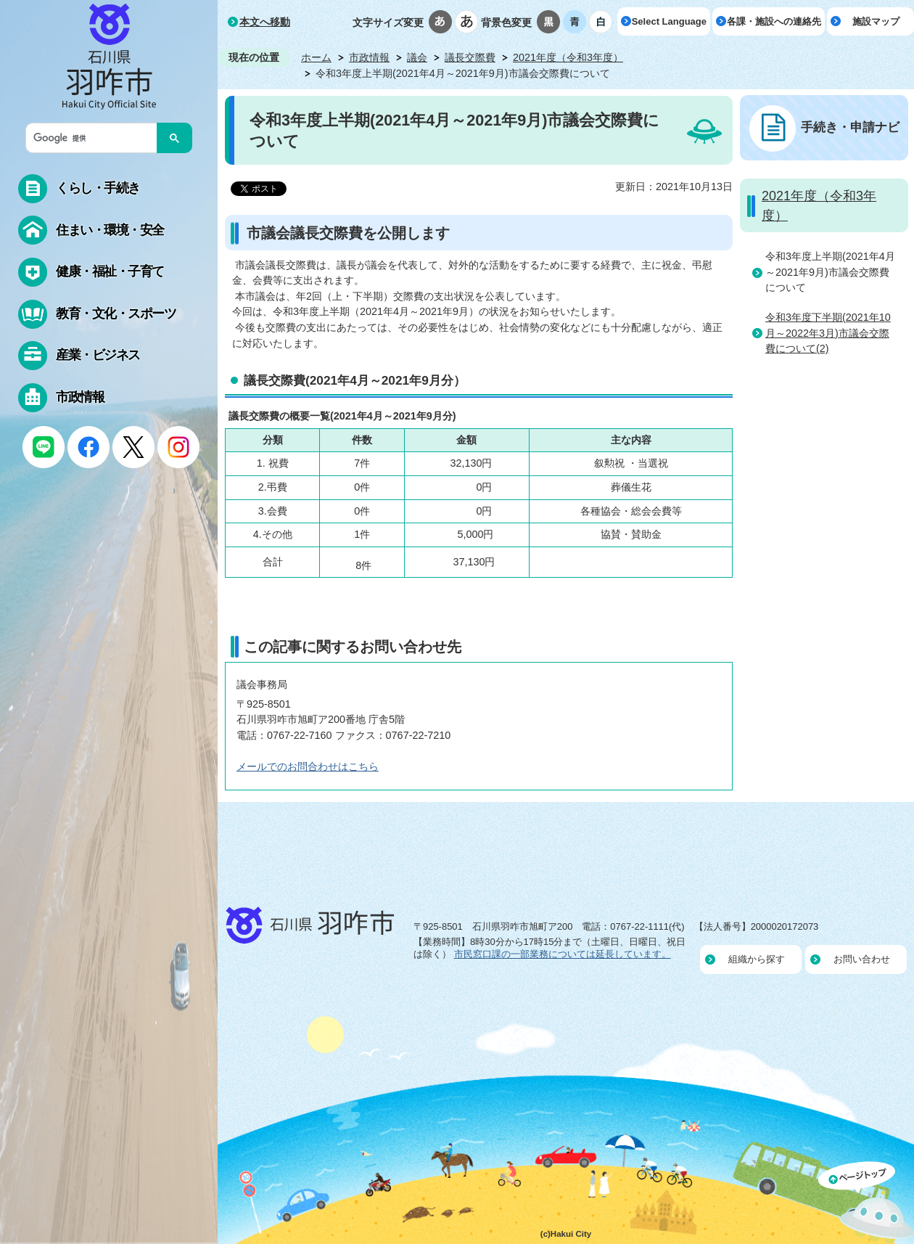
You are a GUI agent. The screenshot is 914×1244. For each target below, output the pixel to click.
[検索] (95, 137)
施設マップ (875, 21)
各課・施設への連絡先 (774, 21)
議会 (417, 57)
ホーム (316, 57)
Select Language (669, 21)
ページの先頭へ (866, 1202)
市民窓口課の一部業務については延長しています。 (562, 954)
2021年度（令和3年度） (568, 57)
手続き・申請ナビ (850, 127)
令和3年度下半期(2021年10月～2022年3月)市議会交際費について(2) (828, 332)
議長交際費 (470, 57)
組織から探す (756, 959)
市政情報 (369, 57)
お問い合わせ (861, 959)
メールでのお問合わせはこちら (307, 766)
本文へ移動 (264, 22)
